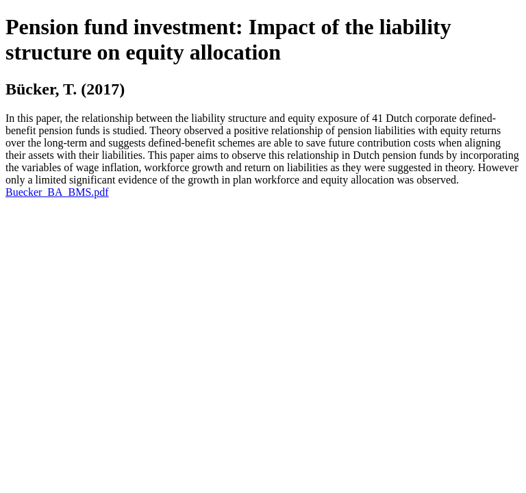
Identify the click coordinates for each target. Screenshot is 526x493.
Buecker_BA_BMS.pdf (57, 192)
